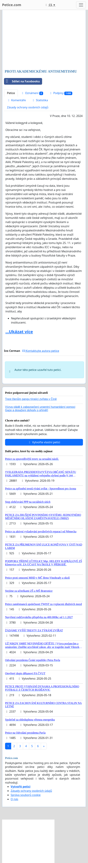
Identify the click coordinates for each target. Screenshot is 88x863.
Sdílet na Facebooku (22, 81)
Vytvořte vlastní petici (44, 442)
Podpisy (60, 93)
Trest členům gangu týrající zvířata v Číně (31, 399)
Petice (11, 93)
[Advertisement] (44, 40)
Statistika (40, 100)
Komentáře (16, 100)
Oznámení (32, 93)
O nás (14, 799)
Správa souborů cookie (26, 795)
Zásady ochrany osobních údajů (27, 107)
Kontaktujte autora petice (40, 351)
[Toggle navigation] (81, 4)
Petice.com (11, 4)
